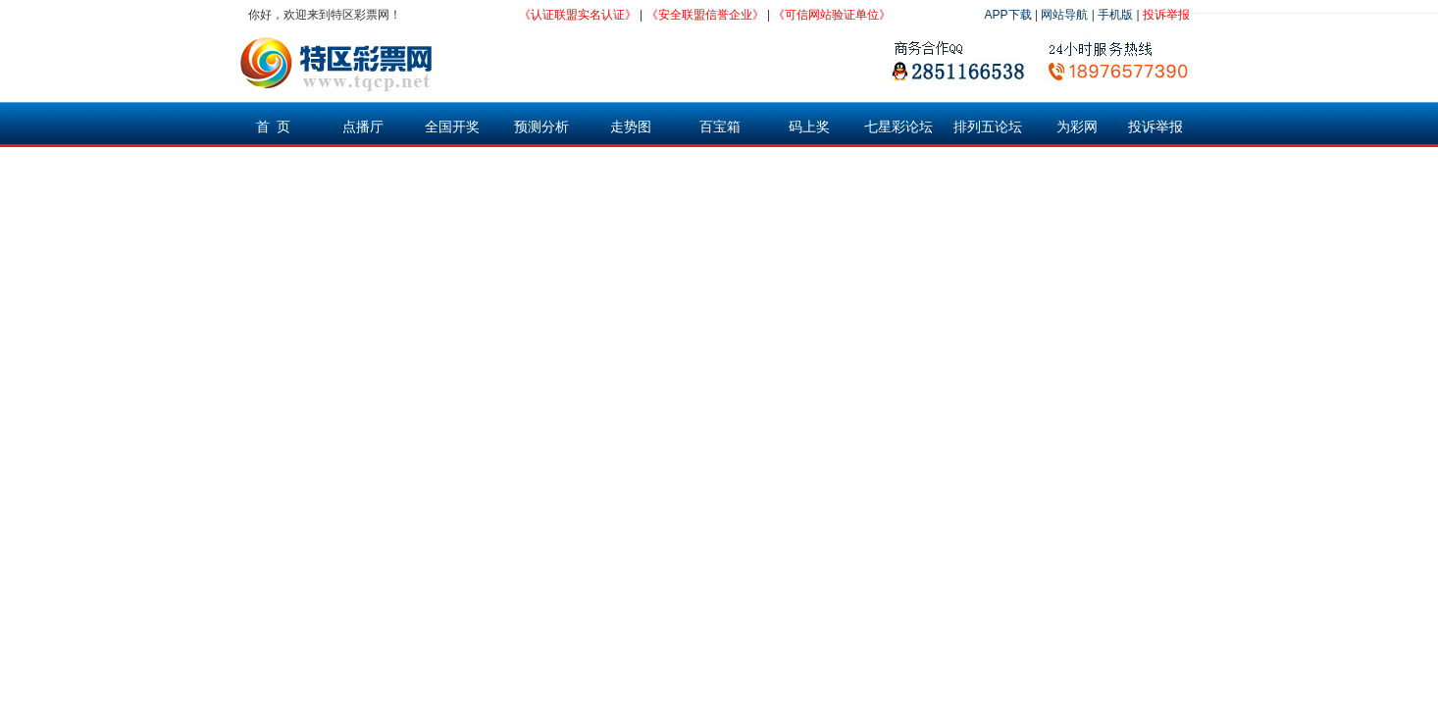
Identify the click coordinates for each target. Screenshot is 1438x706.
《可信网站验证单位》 (832, 15)
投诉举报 (1166, 15)
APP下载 (1008, 15)
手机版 (1115, 15)
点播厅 (363, 126)
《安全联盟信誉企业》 (705, 15)
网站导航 (1064, 15)
